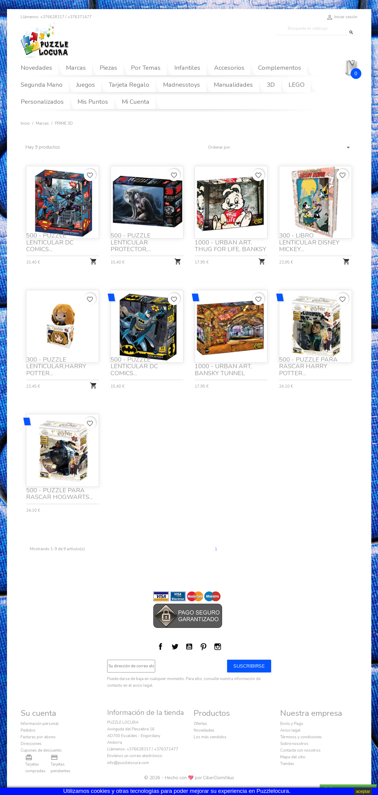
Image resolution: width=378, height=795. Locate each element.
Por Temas (146, 68)
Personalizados (42, 102)
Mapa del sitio (292, 757)
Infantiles (187, 68)
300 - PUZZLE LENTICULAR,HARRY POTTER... (56, 365)
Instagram (218, 647)
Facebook (161, 647)
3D (271, 85)
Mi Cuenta (135, 102)
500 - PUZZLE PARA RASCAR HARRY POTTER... (308, 365)
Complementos (279, 68)
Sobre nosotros (294, 743)
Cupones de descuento (41, 750)
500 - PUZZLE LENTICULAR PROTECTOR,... (131, 242)
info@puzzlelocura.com (128, 763)
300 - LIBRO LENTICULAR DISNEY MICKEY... (309, 242)
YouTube (189, 647)
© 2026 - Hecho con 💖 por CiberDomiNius (189, 778)
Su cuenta (38, 713)
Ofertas (200, 723)
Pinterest (203, 647)
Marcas (76, 68)
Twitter (175, 647)
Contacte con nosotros (300, 750)
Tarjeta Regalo (129, 85)
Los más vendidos (210, 737)
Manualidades (233, 85)
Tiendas (287, 763)
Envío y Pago (291, 723)
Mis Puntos (92, 102)
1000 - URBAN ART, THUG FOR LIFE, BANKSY (230, 245)
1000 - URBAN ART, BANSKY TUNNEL (223, 369)
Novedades (36, 68)
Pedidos (28, 730)
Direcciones (31, 743)
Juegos (85, 85)
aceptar (363, 791)
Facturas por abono (38, 737)
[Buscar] (317, 28)
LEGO (296, 85)
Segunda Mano (42, 85)
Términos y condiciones (301, 737)
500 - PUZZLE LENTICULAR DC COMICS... (49, 242)
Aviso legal (290, 730)
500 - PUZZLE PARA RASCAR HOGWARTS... (60, 493)
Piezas (108, 68)
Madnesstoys (181, 85)
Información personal (40, 723)
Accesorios (229, 68)
